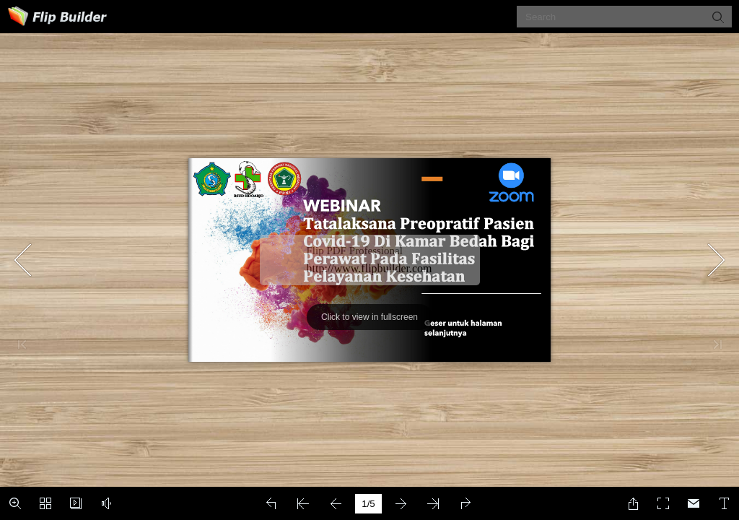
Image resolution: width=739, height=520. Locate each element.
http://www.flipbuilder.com (369, 268)
